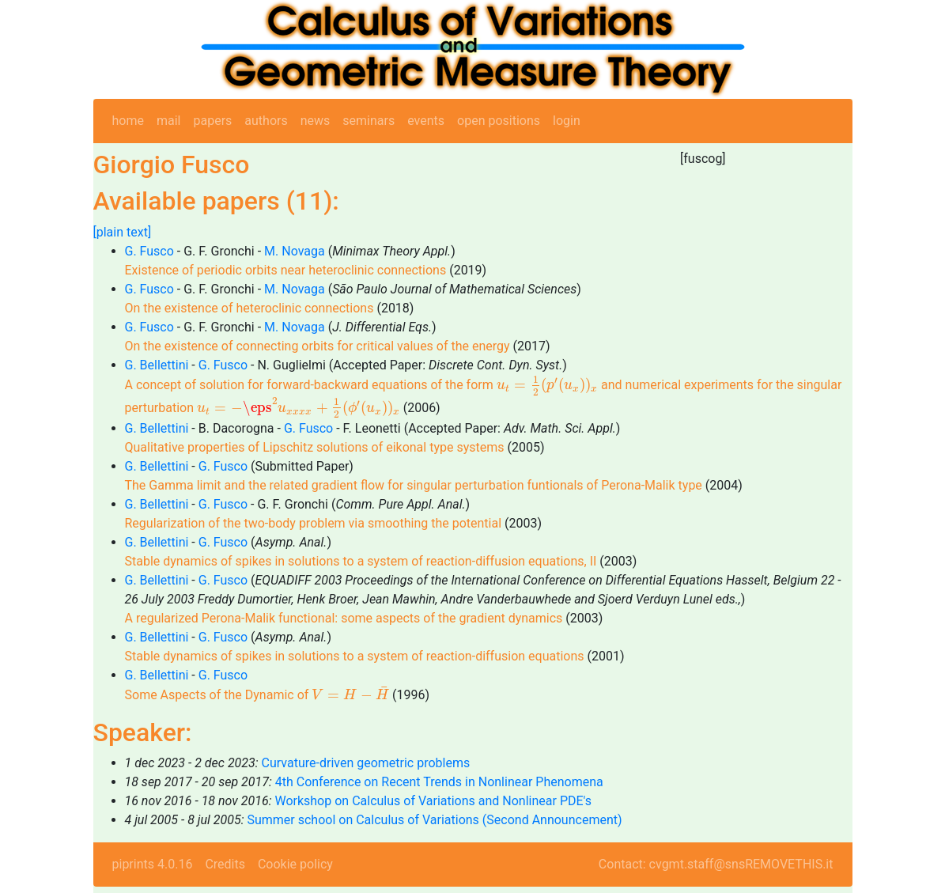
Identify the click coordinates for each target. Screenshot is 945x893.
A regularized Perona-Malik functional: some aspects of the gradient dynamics (344, 618)
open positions (498, 120)
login (566, 120)
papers (212, 120)
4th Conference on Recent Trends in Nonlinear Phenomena (439, 781)
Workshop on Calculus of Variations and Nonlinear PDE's (433, 800)
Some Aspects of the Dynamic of (257, 694)
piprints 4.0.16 (152, 864)
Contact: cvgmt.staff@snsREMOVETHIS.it (716, 864)
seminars (368, 120)
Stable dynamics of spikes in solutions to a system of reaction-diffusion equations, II (361, 561)
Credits (225, 864)
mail (169, 120)
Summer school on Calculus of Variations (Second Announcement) (434, 819)
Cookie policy (295, 864)
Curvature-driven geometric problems (366, 762)
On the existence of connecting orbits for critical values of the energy (317, 346)
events (425, 120)
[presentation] (547, 385)
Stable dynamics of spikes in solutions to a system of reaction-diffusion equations (354, 656)
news (316, 120)
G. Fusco (149, 251)
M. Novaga (294, 251)
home (128, 120)
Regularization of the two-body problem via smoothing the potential (315, 523)
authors (265, 120)
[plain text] (122, 232)
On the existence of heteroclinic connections (249, 308)
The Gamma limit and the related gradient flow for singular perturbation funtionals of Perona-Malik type (413, 485)
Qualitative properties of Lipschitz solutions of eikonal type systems (315, 447)
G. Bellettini (157, 365)
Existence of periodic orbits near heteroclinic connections (286, 270)
